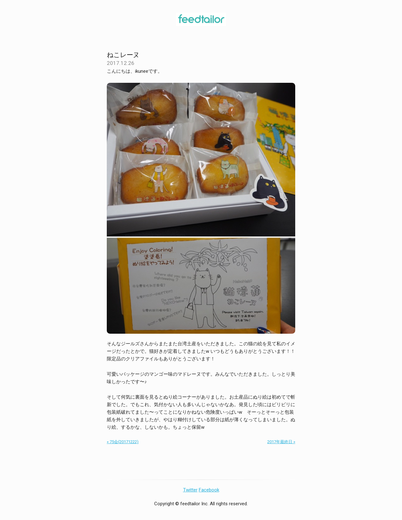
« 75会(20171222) (123, 441)
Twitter (190, 490)
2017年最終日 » (281, 441)
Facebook (209, 490)
